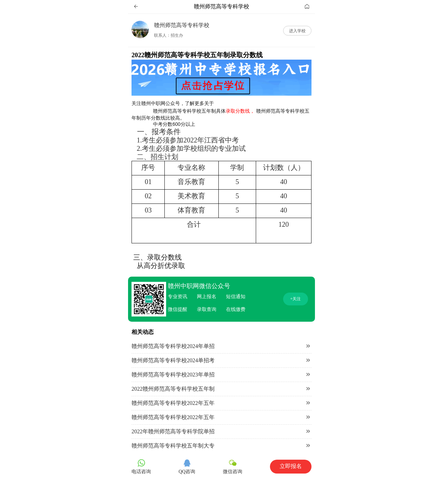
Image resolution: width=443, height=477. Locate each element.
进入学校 (297, 30)
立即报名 (291, 466)
